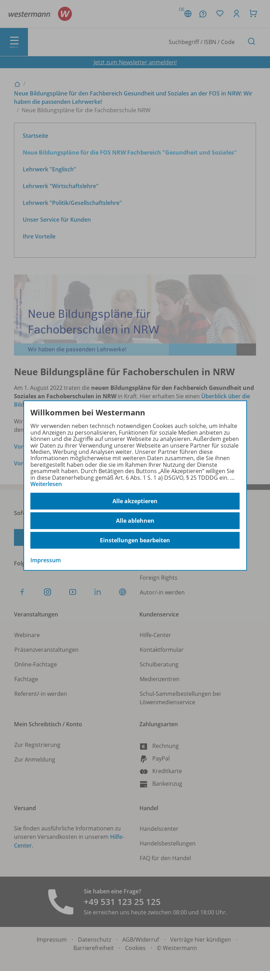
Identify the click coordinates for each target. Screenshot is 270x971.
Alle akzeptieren (135, 501)
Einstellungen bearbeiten (135, 540)
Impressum (45, 560)
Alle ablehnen (135, 520)
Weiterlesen (46, 484)
